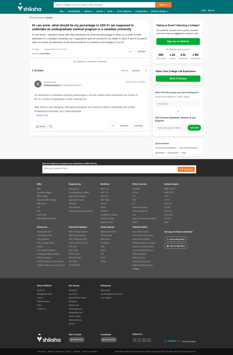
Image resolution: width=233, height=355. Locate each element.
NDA (166, 222)
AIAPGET (104, 211)
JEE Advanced (74, 207)
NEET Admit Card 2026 (78, 239)
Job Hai (72, 324)
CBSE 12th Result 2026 (78, 243)
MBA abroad (105, 239)
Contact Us (41, 309)
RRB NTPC (168, 192)
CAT (38, 207)
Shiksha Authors (43, 301)
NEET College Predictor (78, 232)
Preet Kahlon (45, 54)
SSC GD (167, 218)
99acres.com (74, 305)
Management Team (44, 294)
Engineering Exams (76, 200)
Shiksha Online (159, 11)
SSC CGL (168, 211)
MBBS (134, 222)
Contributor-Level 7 (71, 85)
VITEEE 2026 (74, 265)
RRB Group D (169, 189)
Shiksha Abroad (75, 320)
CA (133, 204)
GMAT (103, 250)
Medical (89, 11)
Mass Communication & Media (144, 218)
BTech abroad (106, 235)
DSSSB (167, 207)
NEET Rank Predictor (77, 235)
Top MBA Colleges (44, 192)
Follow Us (137, 334)
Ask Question (186, 169)
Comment (138, 126)
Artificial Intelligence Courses (143, 243)
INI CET (104, 204)
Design (100, 11)
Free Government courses (142, 235)
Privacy (68, 352)
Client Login (105, 290)
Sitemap (77, 352)
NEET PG (104, 192)
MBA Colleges (42, 196)
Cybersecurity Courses (141, 261)
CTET (166, 196)
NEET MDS (105, 200)
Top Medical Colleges (109, 215)
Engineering (75, 11)
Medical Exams (107, 222)
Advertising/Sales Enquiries (111, 294)
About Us (40, 290)
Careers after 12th (44, 232)
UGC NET (168, 204)
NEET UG (104, 189)
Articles (40, 247)
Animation (136, 189)
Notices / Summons (55, 352)
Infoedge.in (73, 290)
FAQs (39, 305)
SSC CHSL (168, 215)
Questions (159, 152)
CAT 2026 (73, 247)
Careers (40, 298)
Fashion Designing (139, 207)
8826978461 (78, 340)
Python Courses (138, 258)
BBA (134, 200)
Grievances (41, 352)
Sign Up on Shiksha (178, 41)
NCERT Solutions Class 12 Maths (50, 261)
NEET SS (104, 196)
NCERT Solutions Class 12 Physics (51, 265)
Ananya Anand (51, 85)
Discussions (173, 152)
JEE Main (72, 204)
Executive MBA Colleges (46, 200)
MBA (62, 11)
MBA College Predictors (46, 218)
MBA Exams (42, 204)
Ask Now (194, 128)
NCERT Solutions (44, 258)
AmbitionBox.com (76, 313)
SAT (102, 254)
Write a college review (45, 243)
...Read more (41, 115)
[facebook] (144, 340)
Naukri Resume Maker (77, 298)
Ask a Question (43, 239)
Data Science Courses (141, 239)
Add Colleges (106, 298)
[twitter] (149, 340)
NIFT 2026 (73, 261)
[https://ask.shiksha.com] (39, 17)
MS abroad (105, 243)
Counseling (141, 11)
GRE (102, 247)
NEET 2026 (73, 250)
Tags (184, 152)
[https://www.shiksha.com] (31, 17)
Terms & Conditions (90, 352)
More (110, 11)
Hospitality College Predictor (48, 254)
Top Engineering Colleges (79, 192)
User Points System (188, 148)
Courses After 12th (44, 235)
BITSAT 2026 (74, 254)
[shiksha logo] (49, 337)
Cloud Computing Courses (142, 250)
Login (203, 10)
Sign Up (211, 10)
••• (130, 51)
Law (134, 215)
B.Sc (134, 196)
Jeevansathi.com (75, 309)
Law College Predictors (46, 250)
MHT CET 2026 (75, 258)
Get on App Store (176, 245)
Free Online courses (140, 232)
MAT (39, 211)
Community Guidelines (165, 148)
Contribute (106, 334)
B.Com (135, 192)
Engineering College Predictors (81, 211)
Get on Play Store (176, 239)
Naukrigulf (73, 301)
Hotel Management (139, 211)
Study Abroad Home (108, 232)
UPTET (167, 200)
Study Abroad (124, 11)
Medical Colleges (107, 218)
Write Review (110, 340)
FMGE (103, 207)
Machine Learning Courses (143, 247)
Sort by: (124, 70)
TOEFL (103, 261)
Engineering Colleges (77, 196)
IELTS (103, 258)
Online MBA (42, 215)
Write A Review (178, 78)
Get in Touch (75, 334)
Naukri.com (73, 294)
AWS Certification (139, 254)
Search (163, 5)
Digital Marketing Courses (142, 265)
